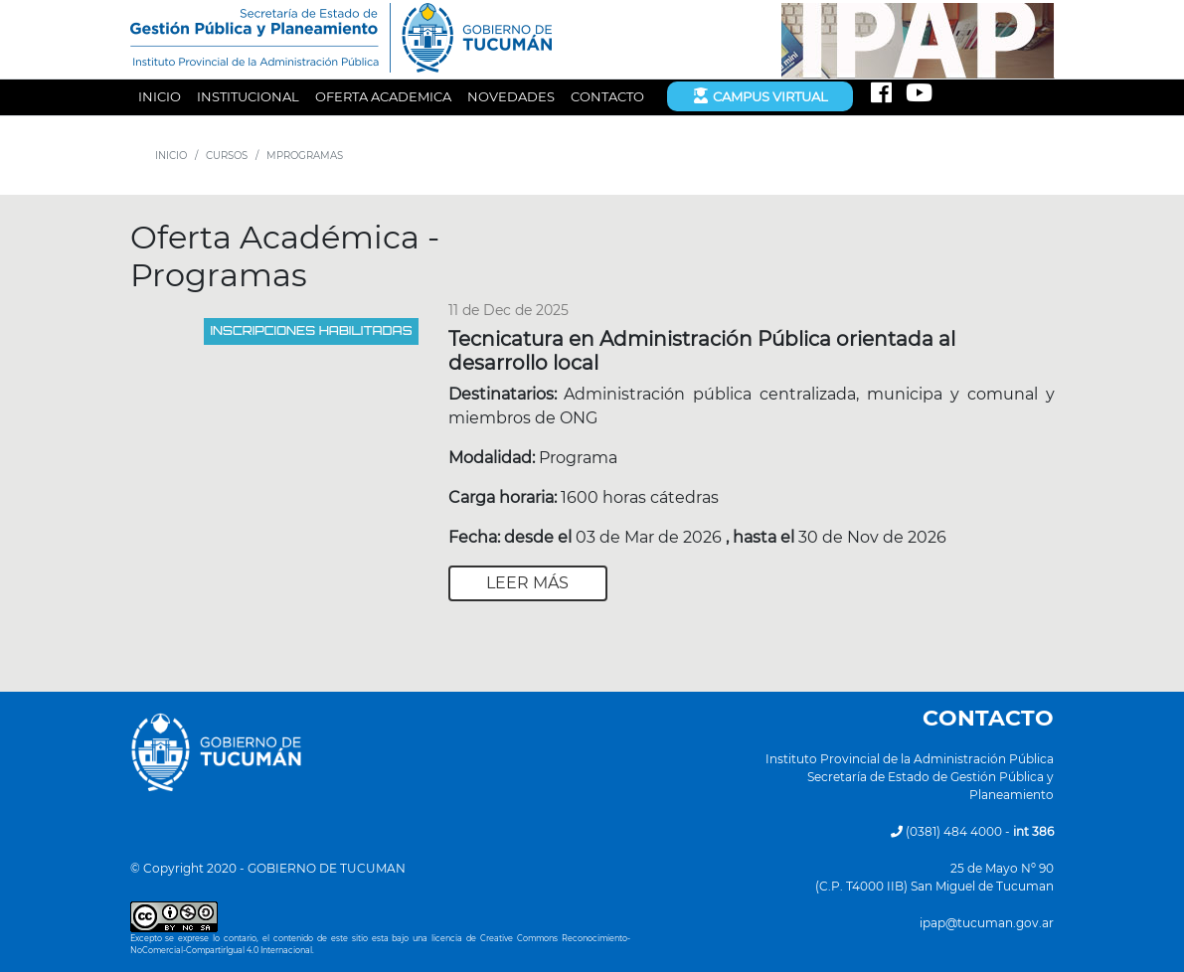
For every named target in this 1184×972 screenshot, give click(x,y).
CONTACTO (607, 96)
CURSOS (227, 155)
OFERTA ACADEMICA (383, 96)
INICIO (159, 96)
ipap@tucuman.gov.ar (987, 922)
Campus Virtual (760, 95)
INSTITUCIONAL (248, 96)
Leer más (527, 582)
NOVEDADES (511, 96)
